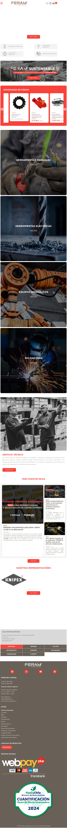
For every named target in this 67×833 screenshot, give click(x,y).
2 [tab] (27, 589)
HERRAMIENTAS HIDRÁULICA (9, 54)
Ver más (33, 36)
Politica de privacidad (7, 728)
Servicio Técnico (6, 724)
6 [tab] (37, 589)
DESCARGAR (7, 747)
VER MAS (33, 561)
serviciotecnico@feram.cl (8, 701)
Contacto (4, 712)
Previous (1, 109)
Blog (2, 715)
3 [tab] (30, 589)
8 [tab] (42, 589)
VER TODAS (33, 593)
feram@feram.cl (6, 697)
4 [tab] (32, 589)
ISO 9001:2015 (5, 719)
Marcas (3, 721)
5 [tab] (35, 589)
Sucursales (4, 726)
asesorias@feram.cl (7, 699)
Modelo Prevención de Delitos (10, 735)
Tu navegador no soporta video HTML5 (33, 22)
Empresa (3, 717)
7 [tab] (40, 589)
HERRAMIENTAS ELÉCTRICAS (44, 46)
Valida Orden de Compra (8, 737)
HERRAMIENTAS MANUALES (13, 46)
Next (64, 109)
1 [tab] (24, 589)
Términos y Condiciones (8, 730)
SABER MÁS (9, 469)
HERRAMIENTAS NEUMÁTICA (46, 54)
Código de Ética (6, 733)
